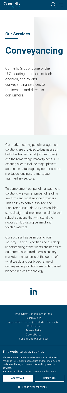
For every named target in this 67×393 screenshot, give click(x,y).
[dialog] (33, 369)
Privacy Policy (33, 330)
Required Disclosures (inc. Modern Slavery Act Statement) (33, 324)
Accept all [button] (17, 378)
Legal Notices (33, 318)
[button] (33, 387)
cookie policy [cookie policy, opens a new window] (49, 371)
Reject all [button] (49, 378)
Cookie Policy (33, 334)
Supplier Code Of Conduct (33, 338)
